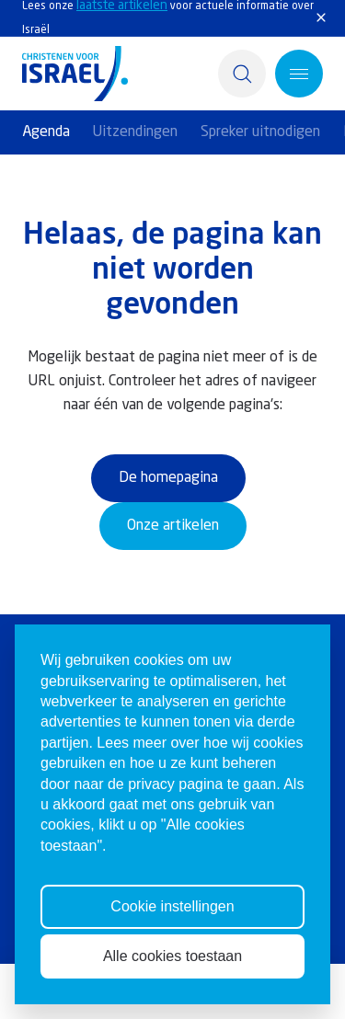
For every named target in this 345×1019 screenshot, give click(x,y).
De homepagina (168, 478)
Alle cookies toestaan (172, 956)
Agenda (46, 132)
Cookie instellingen (172, 906)
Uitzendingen (135, 132)
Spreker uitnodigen (260, 132)
